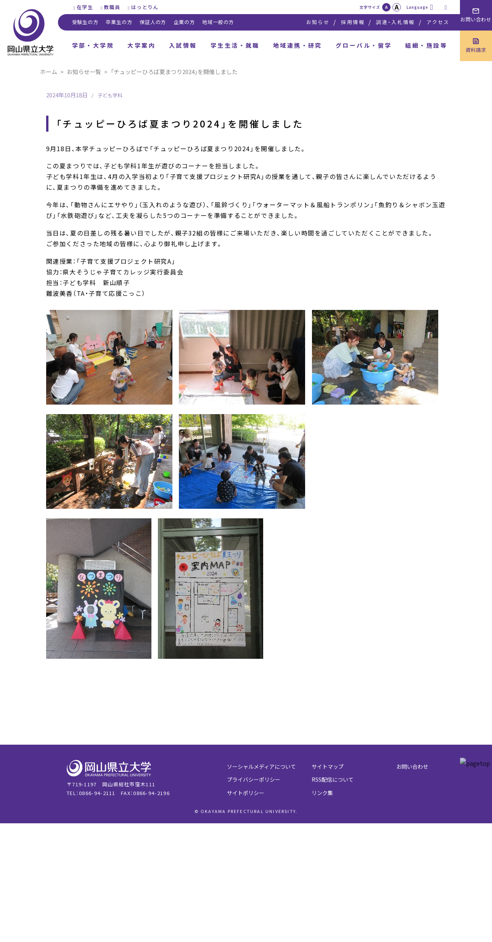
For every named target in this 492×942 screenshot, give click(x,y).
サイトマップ (328, 766)
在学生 (85, 7)
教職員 (112, 7)
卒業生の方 (119, 22)
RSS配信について (333, 779)
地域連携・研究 (297, 45)
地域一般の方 (218, 22)
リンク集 (322, 793)
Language (417, 7)
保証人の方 (153, 22)
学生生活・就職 (235, 45)
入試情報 (183, 45)
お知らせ (318, 22)
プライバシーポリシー (253, 779)
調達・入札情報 (395, 22)
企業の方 (184, 22)
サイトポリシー (245, 793)
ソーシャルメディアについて (261, 766)
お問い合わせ (412, 766)
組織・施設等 (426, 45)
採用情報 (352, 22)
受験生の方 (85, 22)
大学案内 (141, 45)
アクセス (437, 22)
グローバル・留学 (364, 45)
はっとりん (145, 7)
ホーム (48, 72)
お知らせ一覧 (84, 72)
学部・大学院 (93, 45)
